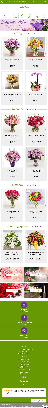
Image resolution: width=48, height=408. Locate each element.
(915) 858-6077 (7, 1)
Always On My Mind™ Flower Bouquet (12, 136)
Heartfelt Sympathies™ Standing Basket (36, 253)
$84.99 (12, 66)
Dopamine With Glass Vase (12, 212)
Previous (2, 53)
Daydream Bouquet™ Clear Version (36, 171)
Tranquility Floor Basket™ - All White (12, 253)
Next (45, 53)
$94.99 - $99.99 (35, 142)
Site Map (32, 406)
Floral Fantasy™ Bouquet (35, 135)
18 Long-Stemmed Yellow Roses (12, 95)
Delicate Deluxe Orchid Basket (36, 95)
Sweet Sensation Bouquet (12, 171)
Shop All (29, 33)
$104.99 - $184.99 (35, 259)
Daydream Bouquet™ (12, 60)
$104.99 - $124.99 (12, 259)
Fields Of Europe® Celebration (35, 212)
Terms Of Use (5, 406)
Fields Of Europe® (35, 60)
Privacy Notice (13, 406)
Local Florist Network (23, 406)
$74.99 (35, 66)
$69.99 (12, 218)
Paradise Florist (24, 7)
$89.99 (35, 101)
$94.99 (12, 101)
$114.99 (12, 176)
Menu (5, 17)
